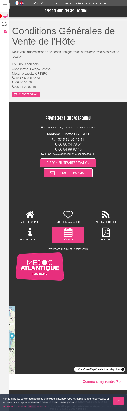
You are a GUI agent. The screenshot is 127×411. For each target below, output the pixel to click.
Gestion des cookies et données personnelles (25, 406)
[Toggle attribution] (122, 369)
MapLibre (115, 369)
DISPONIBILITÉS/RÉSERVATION (68, 163)
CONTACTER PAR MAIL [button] (27, 94)
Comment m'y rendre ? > (102, 382)
